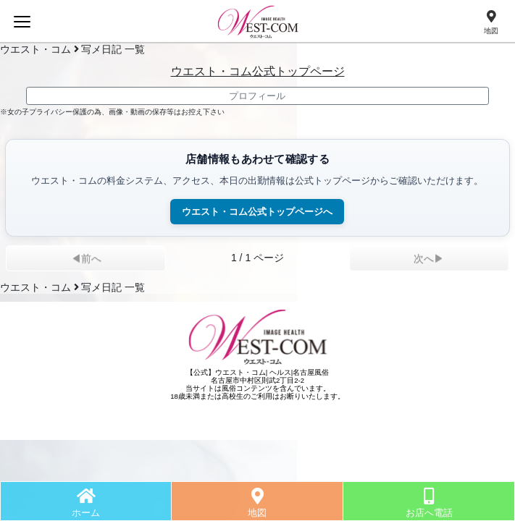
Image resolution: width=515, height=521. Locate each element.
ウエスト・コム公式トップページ (258, 71)
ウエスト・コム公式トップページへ (257, 211)
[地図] (491, 23)
